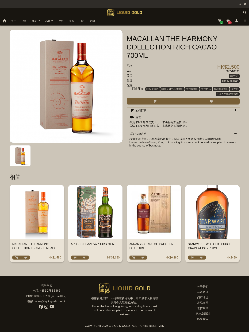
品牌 (49, 21)
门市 (81, 21)
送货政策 (202, 308)
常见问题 (202, 302)
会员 (71, 21)
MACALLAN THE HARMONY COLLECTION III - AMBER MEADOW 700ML (35, 248)
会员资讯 (202, 292)
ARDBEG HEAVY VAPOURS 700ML (93, 244)
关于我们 (202, 286)
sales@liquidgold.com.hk (50, 301)
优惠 (61, 21)
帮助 (92, 21)
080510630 (232, 71)
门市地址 (202, 297)
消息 (24, 21)
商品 (36, 21)
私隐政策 (202, 319)
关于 (13, 21)
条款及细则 (203, 313)
